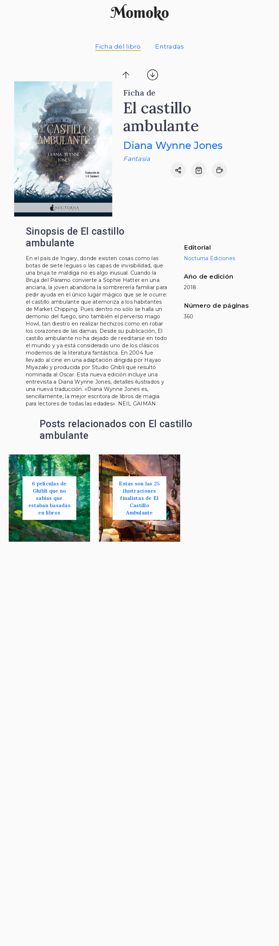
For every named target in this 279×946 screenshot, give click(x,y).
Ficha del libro (118, 46)
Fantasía (136, 158)
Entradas (169, 46)
